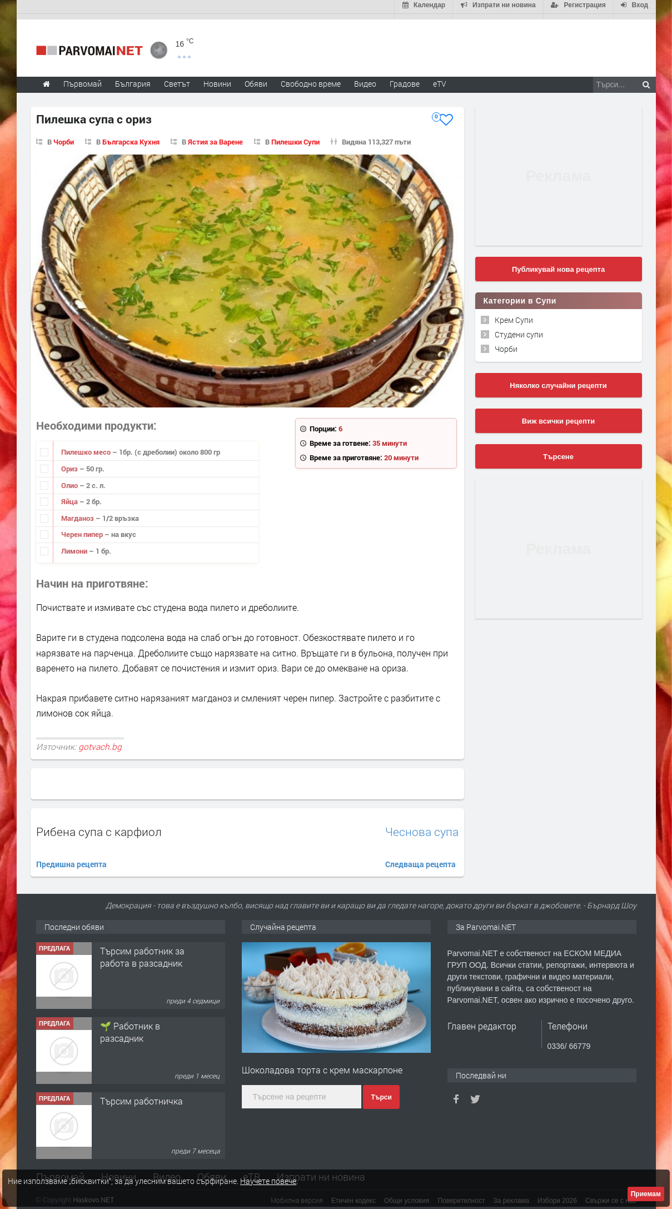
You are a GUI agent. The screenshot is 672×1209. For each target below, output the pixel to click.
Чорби (63, 136)
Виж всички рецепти (558, 415)
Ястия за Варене (215, 136)
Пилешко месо (86, 447)
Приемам (646, 1194)
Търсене (558, 451)
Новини (217, 78)
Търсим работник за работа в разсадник (142, 951)
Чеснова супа (422, 826)
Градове (405, 78)
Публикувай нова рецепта (558, 264)
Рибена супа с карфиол (99, 826)
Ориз (70, 463)
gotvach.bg (100, 741)
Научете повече (268, 1181)
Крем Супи (514, 314)
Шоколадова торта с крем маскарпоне (322, 1064)
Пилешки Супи (295, 136)
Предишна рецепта (71, 858)
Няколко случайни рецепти (558, 380)
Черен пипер (82, 529)
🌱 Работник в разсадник (130, 1026)
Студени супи (519, 329)
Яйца (70, 496)
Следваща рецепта (420, 858)
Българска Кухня (131, 136)
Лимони (75, 545)
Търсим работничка (141, 1095)
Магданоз (78, 513)
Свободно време (311, 78)
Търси (381, 1092)
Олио (70, 480)
